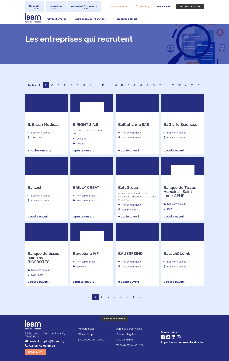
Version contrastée (114, 318)
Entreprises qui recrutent (90, 19)
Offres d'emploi (56, 19)
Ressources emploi (126, 19)
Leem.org (144, 6)
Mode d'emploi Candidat (130, 345)
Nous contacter (119, 6)
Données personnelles (129, 328)
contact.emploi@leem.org (46, 341)
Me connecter (86, 328)
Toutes (32, 85)
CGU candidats (124, 339)
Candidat (34, 7)
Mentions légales (126, 334)
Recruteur (56, 7)
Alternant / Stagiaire (84, 7)
